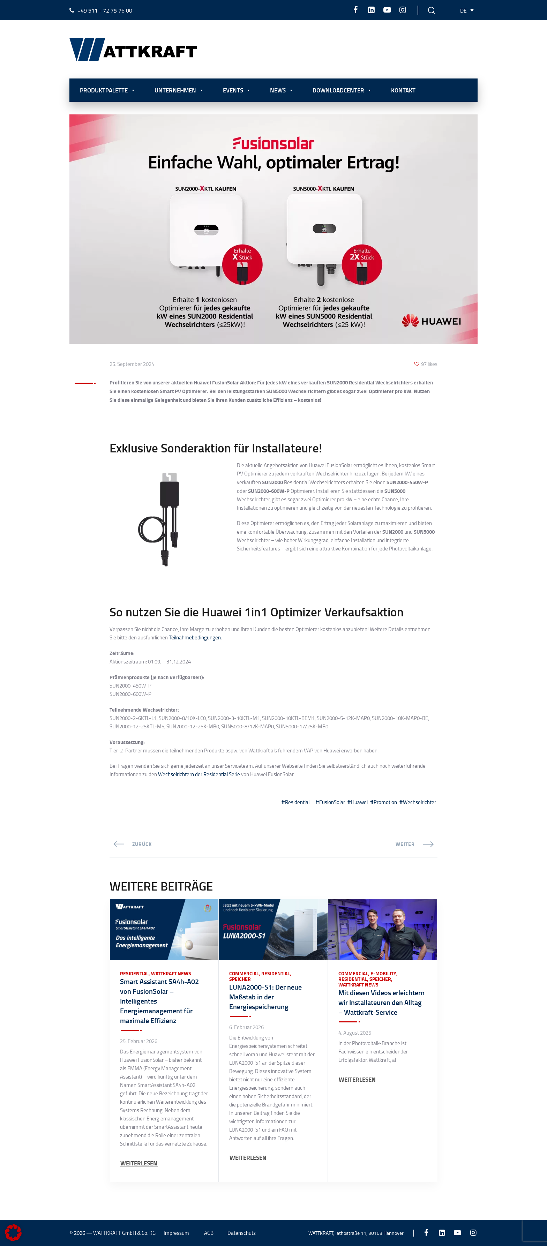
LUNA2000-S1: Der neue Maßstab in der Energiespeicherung (265, 996)
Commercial (244, 973)
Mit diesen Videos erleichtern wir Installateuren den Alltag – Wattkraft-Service (381, 1002)
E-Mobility (383, 973)
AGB (208, 1233)
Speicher (240, 979)
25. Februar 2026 (138, 1041)
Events (233, 90)
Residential (297, 802)
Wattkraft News (171, 973)
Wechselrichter (419, 802)
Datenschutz (241, 1233)
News (278, 90)
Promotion (385, 802)
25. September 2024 (132, 364)
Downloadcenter (338, 90)
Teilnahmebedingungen (195, 637)
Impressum (176, 1233)
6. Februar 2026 (246, 1027)
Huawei (359, 802)
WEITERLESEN (138, 1163)
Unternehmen (175, 90)
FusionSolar (332, 802)
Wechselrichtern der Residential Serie (199, 774)
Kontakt (403, 90)
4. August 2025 (354, 1033)
